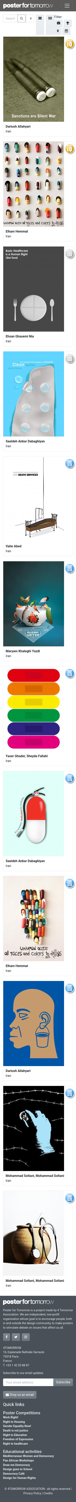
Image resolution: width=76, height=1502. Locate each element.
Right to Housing (14, 1422)
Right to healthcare (15, 1443)
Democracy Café (14, 1473)
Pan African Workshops (18, 1460)
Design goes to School (17, 1469)
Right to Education (15, 1435)
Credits (48, 1493)
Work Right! (10, 1417)
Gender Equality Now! (17, 1426)
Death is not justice (15, 1430)
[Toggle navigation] (67, 6)
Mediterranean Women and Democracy (28, 1456)
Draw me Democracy (16, 1465)
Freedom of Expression (18, 1439)
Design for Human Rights (19, 1478)
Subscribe (63, 1382)
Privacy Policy (32, 1493)
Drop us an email (20, 1395)
